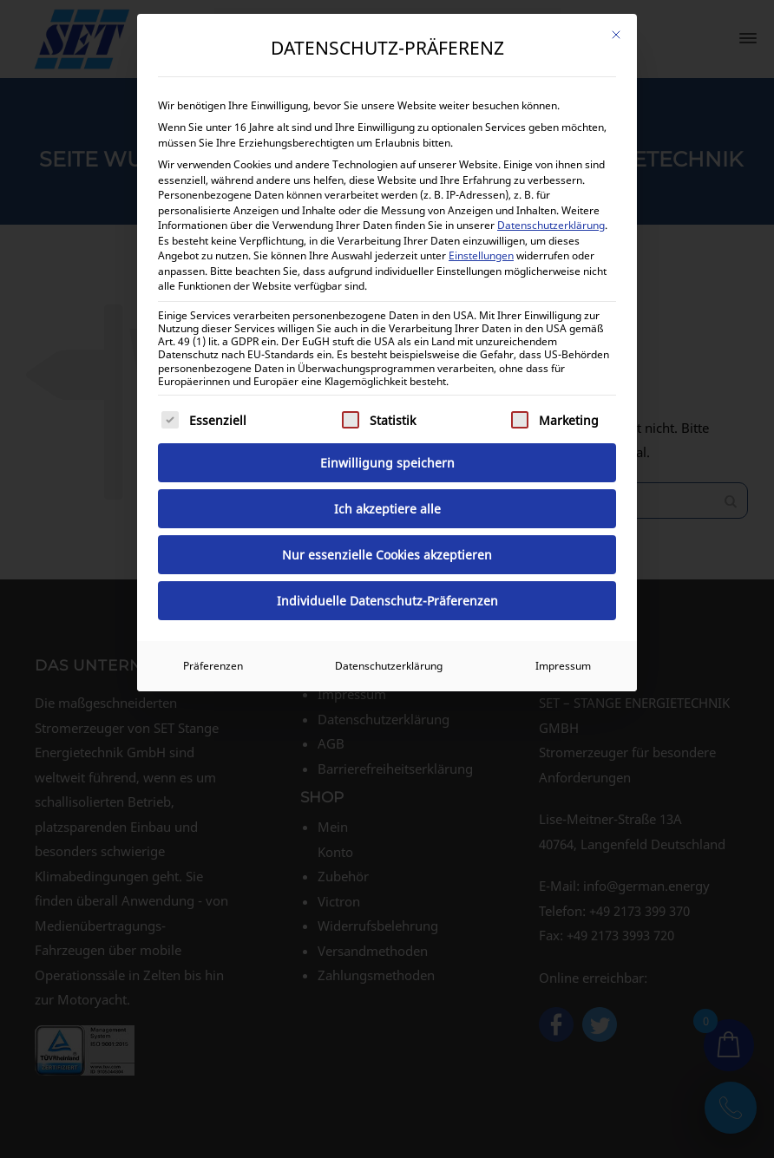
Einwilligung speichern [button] (387, 463)
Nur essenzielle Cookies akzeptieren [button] (387, 554)
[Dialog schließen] (616, 35)
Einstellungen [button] (481, 255)
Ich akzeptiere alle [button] (387, 508)
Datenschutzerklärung (551, 225)
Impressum (563, 665)
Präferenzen (213, 665)
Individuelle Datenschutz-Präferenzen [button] (387, 600)
